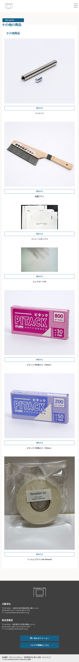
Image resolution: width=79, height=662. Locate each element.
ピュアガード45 (39, 282)
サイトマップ (46, 657)
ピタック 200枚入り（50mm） (39, 448)
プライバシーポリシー (16, 657)
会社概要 (4, 657)
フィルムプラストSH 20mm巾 (39, 559)
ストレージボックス (39, 239)
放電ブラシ (39, 196)
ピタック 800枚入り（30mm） (39, 365)
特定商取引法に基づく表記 (32, 657)
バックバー (39, 113)
